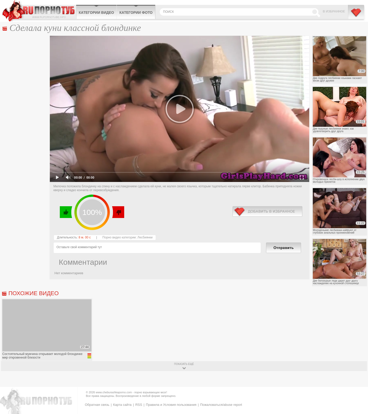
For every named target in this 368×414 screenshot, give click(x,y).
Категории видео (96, 12)
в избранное (267, 211)
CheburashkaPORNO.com (39, 10)
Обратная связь (97, 405)
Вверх (358, 389)
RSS (138, 405)
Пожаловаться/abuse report (221, 405)
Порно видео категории (119, 237)
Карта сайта (122, 405)
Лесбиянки (145, 237)
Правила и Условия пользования (171, 405)
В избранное (334, 11)
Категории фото (136, 12)
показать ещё (184, 364)
